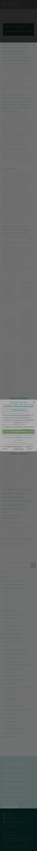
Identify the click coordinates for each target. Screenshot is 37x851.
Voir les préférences (18, 443)
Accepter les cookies (18, 432)
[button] (34, 402)
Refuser (18, 437)
